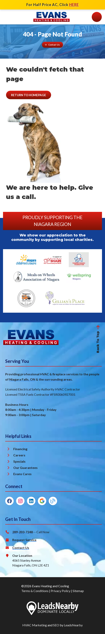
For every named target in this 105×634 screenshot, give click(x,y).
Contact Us (20, 548)
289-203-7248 (22, 532)
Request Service (24, 540)
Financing (20, 449)
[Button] (52, 45)
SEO (56, 625)
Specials (19, 461)
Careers (19, 455)
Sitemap (78, 591)
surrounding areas (58, 379)
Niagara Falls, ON (22, 379)
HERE (74, 4)
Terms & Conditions (34, 591)
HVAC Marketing (34, 625)
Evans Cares (22, 474)
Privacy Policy (60, 591)
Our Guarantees (25, 468)
